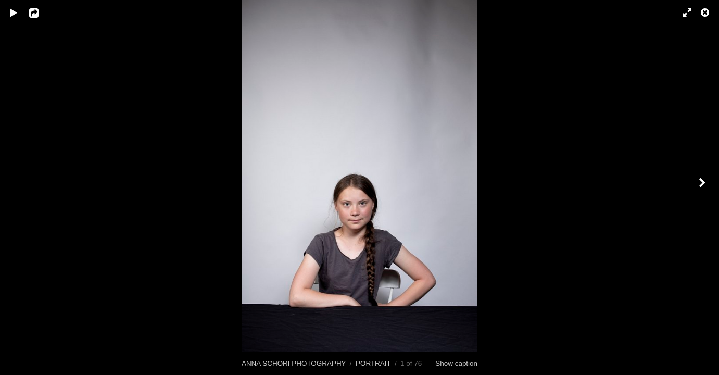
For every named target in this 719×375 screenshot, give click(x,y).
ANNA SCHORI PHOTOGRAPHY (294, 363)
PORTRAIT (373, 363)
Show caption (456, 363)
